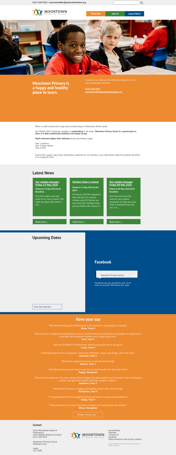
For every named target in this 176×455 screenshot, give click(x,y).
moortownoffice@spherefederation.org (67, 2)
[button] (13, 47)
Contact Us (113, 434)
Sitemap (112, 432)
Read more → (42, 221)
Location (112, 437)
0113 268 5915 (40, 2)
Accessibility (114, 430)
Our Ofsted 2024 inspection (48, 131)
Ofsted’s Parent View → (88, 414)
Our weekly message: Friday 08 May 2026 (121, 183)
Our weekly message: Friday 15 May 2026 (47, 183)
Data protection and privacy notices (125, 439)
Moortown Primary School (112, 275)
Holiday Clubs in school (85, 182)
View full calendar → (44, 306)
